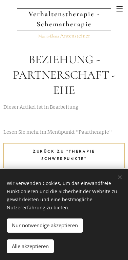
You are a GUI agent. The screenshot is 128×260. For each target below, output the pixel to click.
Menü (119, 8)
